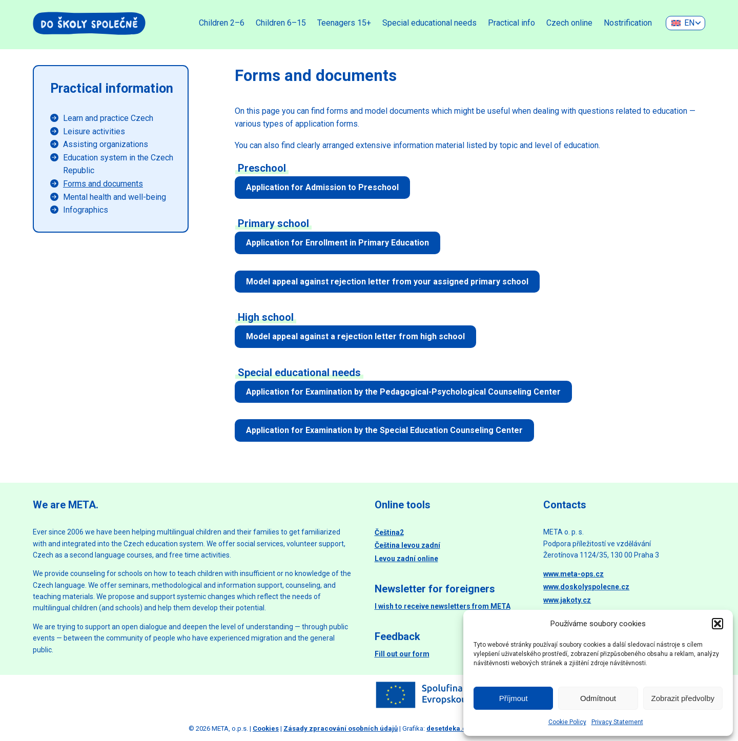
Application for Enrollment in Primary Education (337, 243)
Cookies (266, 728)
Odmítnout (598, 698)
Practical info (511, 23)
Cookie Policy (567, 722)
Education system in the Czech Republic (118, 164)
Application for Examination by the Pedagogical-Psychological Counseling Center (403, 392)
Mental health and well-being (114, 197)
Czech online (569, 23)
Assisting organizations (105, 144)
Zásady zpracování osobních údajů (340, 728)
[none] (685, 23)
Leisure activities (94, 131)
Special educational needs (429, 23)
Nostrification (628, 23)
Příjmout (513, 698)
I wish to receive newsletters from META (442, 606)
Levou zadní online (406, 558)
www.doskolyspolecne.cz (586, 587)
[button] (717, 624)
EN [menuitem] (689, 23)
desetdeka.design (455, 728)
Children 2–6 (221, 23)
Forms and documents (103, 184)
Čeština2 (389, 532)
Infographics (85, 210)
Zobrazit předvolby (682, 698)
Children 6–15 (281, 23)
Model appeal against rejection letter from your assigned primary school (387, 281)
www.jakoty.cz (567, 600)
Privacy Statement (617, 722)
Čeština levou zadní (407, 545)
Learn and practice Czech (108, 118)
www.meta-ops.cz (573, 574)
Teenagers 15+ (344, 23)
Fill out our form (402, 654)
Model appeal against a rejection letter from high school (355, 336)
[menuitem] (685, 23)
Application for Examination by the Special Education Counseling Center (384, 430)
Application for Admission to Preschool (322, 187)
